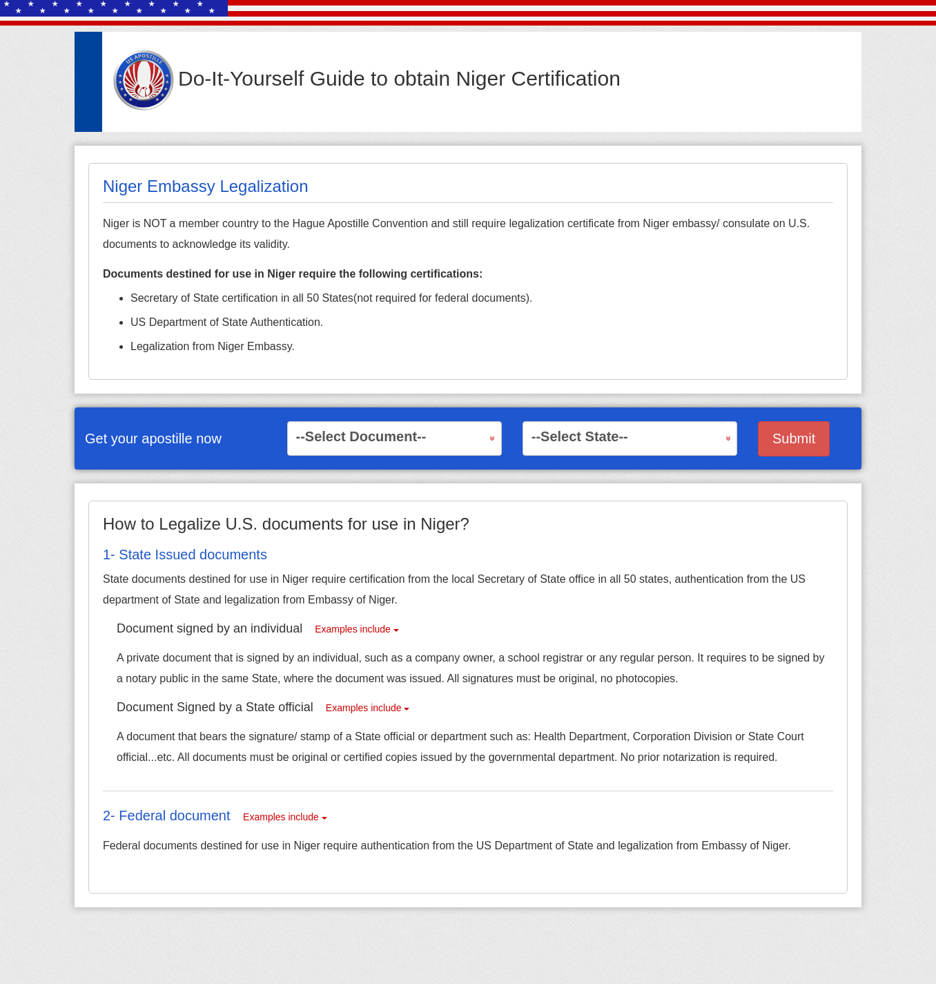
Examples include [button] (357, 629)
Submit (793, 438)
